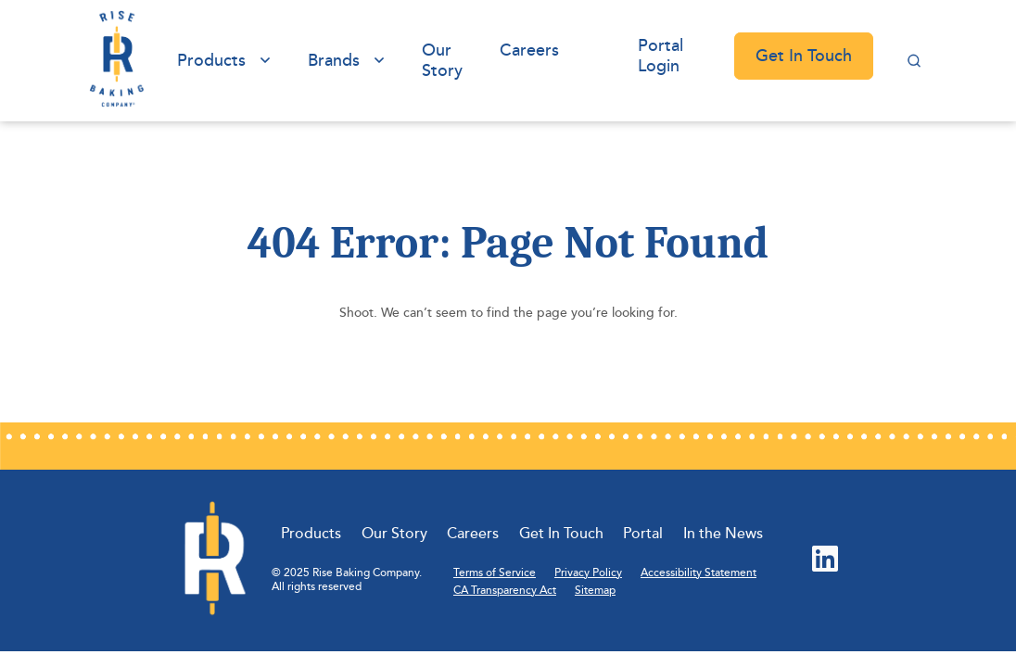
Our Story (442, 60)
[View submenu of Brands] (379, 60)
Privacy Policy (588, 573)
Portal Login (660, 55)
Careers (529, 50)
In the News (723, 533)
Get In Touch (804, 55)
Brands (334, 60)
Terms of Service (494, 573)
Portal (643, 533)
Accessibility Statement (698, 573)
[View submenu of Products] (265, 60)
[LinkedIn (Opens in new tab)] (825, 560)
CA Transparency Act (504, 591)
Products (211, 60)
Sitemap (595, 591)
